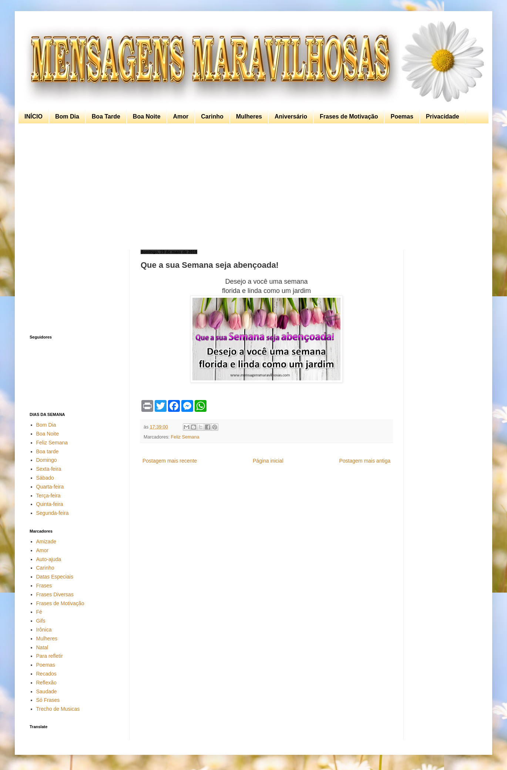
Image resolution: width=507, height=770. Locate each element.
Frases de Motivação (349, 116)
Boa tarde (47, 451)
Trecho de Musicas (58, 709)
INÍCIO (33, 116)
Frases (44, 586)
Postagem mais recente (169, 461)
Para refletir (49, 656)
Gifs (41, 621)
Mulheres (249, 116)
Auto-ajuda (48, 559)
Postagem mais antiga (364, 461)
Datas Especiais (54, 577)
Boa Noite (147, 116)
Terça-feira (48, 496)
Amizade (46, 541)
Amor (181, 116)
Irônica (44, 630)
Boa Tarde (106, 116)
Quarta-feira (50, 487)
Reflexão (46, 683)
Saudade (46, 691)
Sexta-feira (48, 469)
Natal (42, 647)
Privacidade (442, 116)
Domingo (46, 460)
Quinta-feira (49, 504)
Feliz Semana (185, 437)
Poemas (401, 116)
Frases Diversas (55, 594)
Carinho (212, 116)
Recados (46, 674)
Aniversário (291, 116)
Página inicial (268, 461)
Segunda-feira (52, 513)
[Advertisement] (252, 187)
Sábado (45, 478)
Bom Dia (67, 116)
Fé (39, 612)
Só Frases (48, 700)
